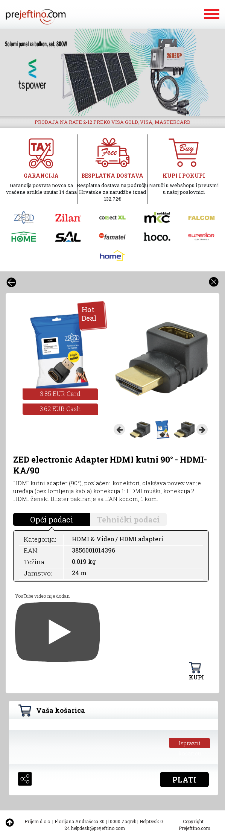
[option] (112, 72)
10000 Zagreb (122, 821)
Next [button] (202, 429)
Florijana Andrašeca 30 (80, 821)
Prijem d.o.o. (37, 821)
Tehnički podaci (128, 519)
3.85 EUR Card (60, 393)
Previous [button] (119, 429)
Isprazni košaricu (190, 744)
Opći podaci (51, 519)
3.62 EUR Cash (60, 409)
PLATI (184, 779)
